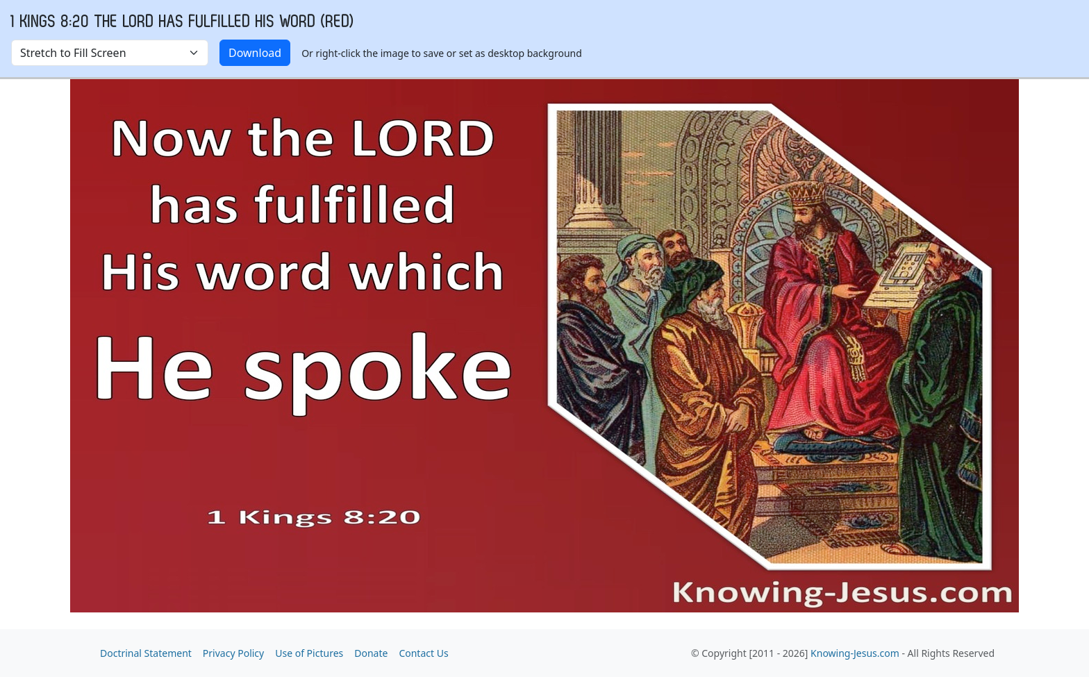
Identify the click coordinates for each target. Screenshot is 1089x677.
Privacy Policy (233, 653)
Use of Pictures (309, 653)
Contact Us (423, 653)
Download (254, 52)
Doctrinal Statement (146, 653)
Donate (371, 653)
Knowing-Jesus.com (854, 653)
